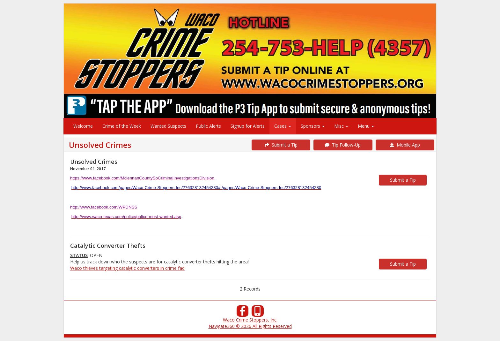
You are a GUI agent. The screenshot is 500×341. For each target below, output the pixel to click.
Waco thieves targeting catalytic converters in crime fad (127, 268)
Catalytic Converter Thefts (107, 245)
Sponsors (313, 126)
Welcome (83, 126)
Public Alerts (208, 126)
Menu (366, 126)
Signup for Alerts (248, 126)
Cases (282, 126)
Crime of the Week (121, 126)
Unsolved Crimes (93, 161)
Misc (341, 126)
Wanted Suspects (168, 126)
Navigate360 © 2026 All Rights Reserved (250, 326)
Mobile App (405, 145)
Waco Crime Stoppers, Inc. (250, 320)
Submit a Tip (281, 145)
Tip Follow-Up (343, 145)
